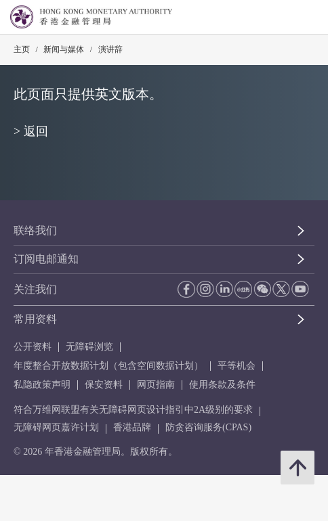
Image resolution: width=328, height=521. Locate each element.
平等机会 (236, 366)
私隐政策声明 (42, 385)
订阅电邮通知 (46, 259)
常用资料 (35, 319)
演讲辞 (110, 49)
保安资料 (104, 385)
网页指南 (156, 385)
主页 (22, 49)
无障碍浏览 (89, 347)
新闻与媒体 (63, 49)
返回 (36, 131)
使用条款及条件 (222, 385)
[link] (283, 17)
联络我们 (35, 230)
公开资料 (33, 347)
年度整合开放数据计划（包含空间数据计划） (108, 366)
